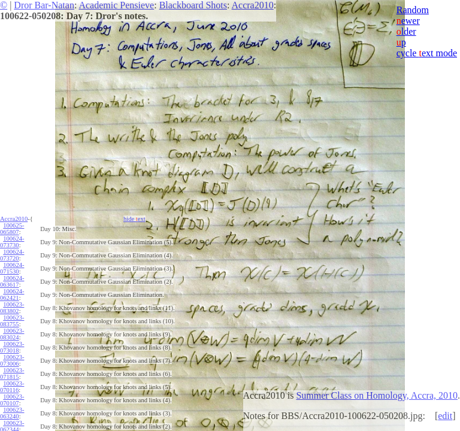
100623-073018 (12, 347)
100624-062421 (12, 294)
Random (413, 10)
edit (445, 416)
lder (406, 31)
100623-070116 (12, 386)
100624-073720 (12, 255)
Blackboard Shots (193, 5)
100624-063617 (12, 281)
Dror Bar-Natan (44, 5)
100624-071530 (12, 268)
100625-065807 (12, 228)
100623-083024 (12, 334)
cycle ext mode (427, 53)
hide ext (134, 219)
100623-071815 (12, 373)
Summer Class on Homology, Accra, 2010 (377, 395)
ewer (408, 21)
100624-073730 (12, 241)
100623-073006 (12, 360)
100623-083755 (12, 320)
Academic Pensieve (116, 5)
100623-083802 (12, 307)
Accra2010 (253, 5)
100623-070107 (12, 399)
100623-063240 (12, 413)
